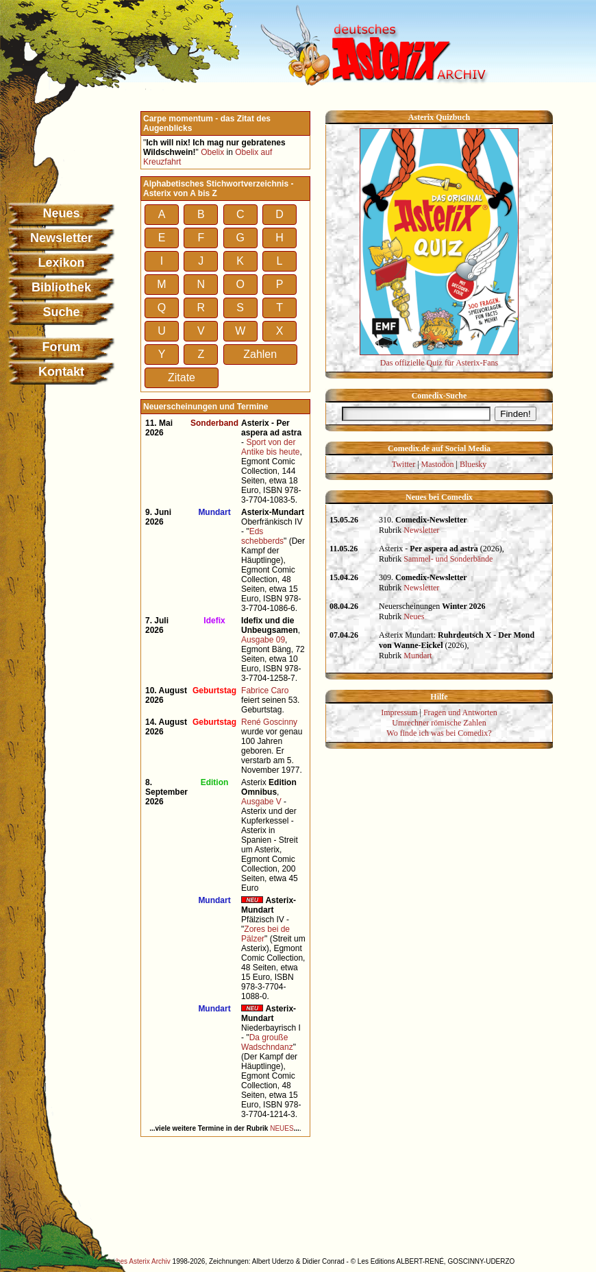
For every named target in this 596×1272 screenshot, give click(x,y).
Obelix (212, 152)
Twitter (403, 464)
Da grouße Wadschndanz (267, 1042)
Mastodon (437, 464)
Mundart (417, 655)
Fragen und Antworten (460, 712)
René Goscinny (269, 722)
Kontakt (61, 372)
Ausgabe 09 (263, 640)
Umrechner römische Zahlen (439, 723)
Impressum (399, 712)
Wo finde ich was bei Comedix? (438, 733)
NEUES (281, 1128)
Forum (61, 347)
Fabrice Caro (264, 690)
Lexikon (61, 262)
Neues (60, 213)
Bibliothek (61, 287)
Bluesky (473, 464)
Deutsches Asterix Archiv (133, 1261)
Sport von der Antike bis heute (270, 447)
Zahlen (260, 354)
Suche (60, 312)
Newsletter (61, 238)
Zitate (181, 377)
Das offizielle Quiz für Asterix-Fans (439, 358)
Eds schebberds (262, 536)
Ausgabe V (261, 801)
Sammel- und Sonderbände (448, 559)
